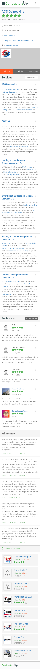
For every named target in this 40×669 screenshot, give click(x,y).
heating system (7, 294)
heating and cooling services (11, 92)
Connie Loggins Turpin (20, 411)
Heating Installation (10, 172)
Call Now (6, 71)
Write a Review (31, 318)
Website (20, 71)
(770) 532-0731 (10, 36)
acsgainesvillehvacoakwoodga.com (18, 40)
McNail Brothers (21, 583)
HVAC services (27, 167)
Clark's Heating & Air (23, 556)
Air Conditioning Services (10, 89)
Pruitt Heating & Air (23, 597)
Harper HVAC (20, 610)
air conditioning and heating (18, 251)
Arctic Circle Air (21, 570)
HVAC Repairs (6, 243)
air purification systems (24, 110)
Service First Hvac (22, 650)
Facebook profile (11, 45)
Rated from (13, 20)
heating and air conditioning (19, 147)
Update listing (32, 77)
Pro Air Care (19, 637)
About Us (6, 121)
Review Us (33, 71)
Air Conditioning (31, 169)
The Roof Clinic (21, 624)
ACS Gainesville (13, 11)
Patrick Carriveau (18, 389)
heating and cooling (13, 175)
